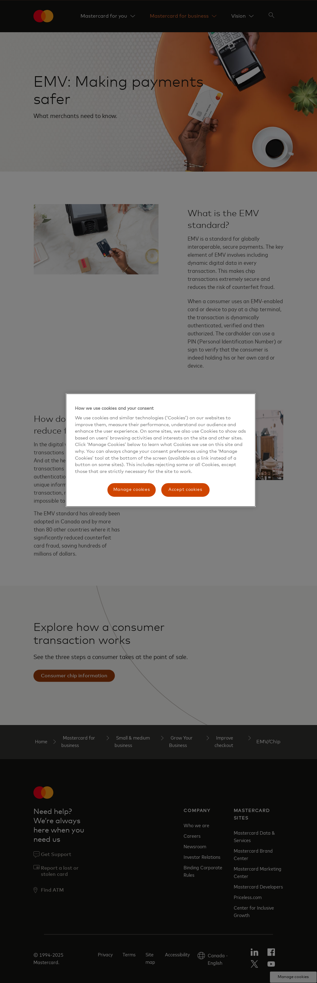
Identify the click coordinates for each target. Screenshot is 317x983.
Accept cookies (185, 489)
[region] (161, 450)
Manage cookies (131, 489)
